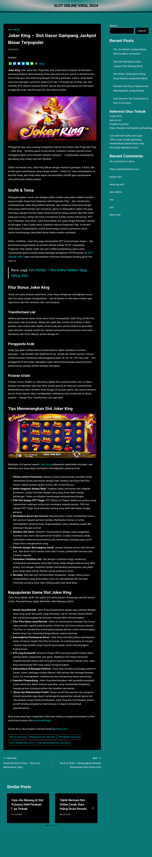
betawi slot (116, 176)
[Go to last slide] (11, 808)
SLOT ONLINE (13, 30)
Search (113, 25)
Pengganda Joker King (69, 737)
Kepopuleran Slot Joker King (42, 737)
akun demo (116, 191)
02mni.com (61, 728)
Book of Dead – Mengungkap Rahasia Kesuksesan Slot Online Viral (78, 762)
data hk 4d (115, 120)
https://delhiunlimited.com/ (124, 169)
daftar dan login (133, 135)
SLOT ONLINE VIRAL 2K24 (21, 743)
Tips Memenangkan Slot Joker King (53, 743)
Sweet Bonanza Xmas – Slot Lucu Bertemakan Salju (26, 762)
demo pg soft (117, 184)
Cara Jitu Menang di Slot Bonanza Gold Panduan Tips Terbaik (27, 804)
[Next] (93, 808)
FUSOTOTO (116, 116)
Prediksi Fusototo (119, 124)
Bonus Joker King (17, 737)
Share (42, 63)
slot (112, 199)
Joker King (46, 464)
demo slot (115, 214)
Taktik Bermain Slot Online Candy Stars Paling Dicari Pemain (73, 804)
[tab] (46, 825)
